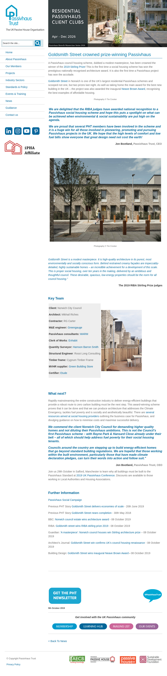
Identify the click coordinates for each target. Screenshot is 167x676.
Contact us (12, 114)
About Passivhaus (16, 59)
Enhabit (72, 340)
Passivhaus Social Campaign (65, 499)
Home (9, 52)
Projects (10, 73)
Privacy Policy (13, 664)
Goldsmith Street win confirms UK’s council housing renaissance (108, 542)
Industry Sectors (15, 80)
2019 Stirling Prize (74, 66)
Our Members (14, 66)
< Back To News (57, 641)
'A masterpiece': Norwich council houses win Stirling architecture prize (100, 532)
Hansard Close (124, 434)
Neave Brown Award (133, 88)
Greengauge (75, 327)
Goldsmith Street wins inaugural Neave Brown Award (98, 553)
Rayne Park (101, 434)
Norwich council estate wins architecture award (82, 519)
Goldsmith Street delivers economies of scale (98, 506)
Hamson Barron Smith (86, 347)
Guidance (11, 107)
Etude (63, 372)
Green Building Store (81, 366)
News (9, 100)
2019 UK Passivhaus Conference (95, 475)
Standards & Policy (16, 87)
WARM (84, 334)
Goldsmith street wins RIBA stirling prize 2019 (82, 525)
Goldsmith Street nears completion (92, 512)
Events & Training (16, 93)
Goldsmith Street (58, 81)
